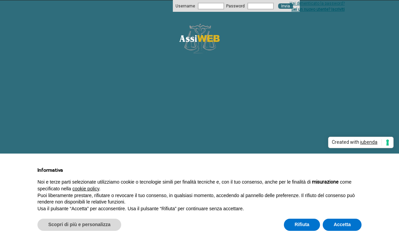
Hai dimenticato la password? (317, 3)
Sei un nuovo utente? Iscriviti (318, 9)
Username (185, 6)
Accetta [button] (342, 224)
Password (235, 6)
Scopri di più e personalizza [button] (79, 224)
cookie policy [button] (86, 188)
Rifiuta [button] (302, 224)
